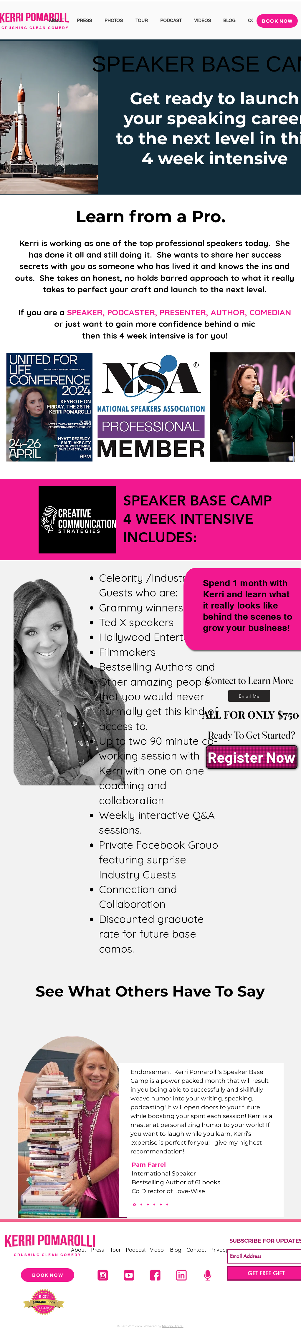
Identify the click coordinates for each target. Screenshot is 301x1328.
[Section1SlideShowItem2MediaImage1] (154, 1205)
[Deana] (141, 1205)
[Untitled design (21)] (103, 1275)
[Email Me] (249, 696)
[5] (208, 1275)
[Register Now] (251, 757)
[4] (129, 1275)
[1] (181, 1275)
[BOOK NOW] (277, 21)
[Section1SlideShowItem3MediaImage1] (161, 1205)
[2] (155, 1275)
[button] (56, 20)
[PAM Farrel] (134, 1204)
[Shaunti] (148, 1205)
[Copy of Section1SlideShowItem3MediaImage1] (167, 1205)
